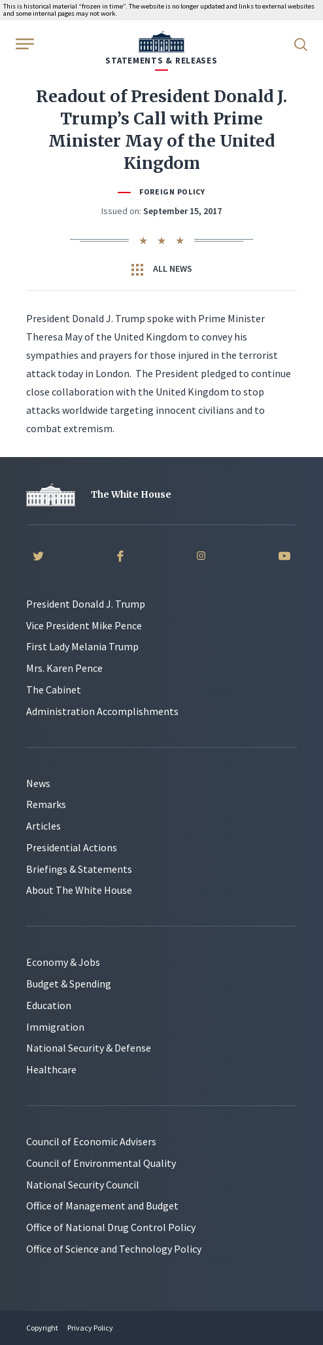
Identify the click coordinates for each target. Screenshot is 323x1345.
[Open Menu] (23, 43)
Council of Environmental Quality (101, 1163)
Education (48, 1005)
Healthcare (51, 1069)
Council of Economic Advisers (91, 1141)
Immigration (55, 1026)
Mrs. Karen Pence (64, 667)
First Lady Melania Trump (82, 646)
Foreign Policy (172, 191)
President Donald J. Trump (85, 603)
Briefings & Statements (79, 868)
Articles (43, 825)
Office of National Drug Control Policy (111, 1227)
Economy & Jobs (63, 961)
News (38, 783)
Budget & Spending (68, 983)
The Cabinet (53, 689)
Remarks (46, 804)
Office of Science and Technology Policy (113, 1248)
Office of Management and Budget (102, 1205)
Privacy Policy (90, 1328)
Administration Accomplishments (102, 711)
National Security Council (82, 1184)
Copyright (42, 1328)
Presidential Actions (71, 847)
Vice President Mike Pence (84, 625)
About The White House (79, 889)
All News (161, 269)
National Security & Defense (88, 1047)
